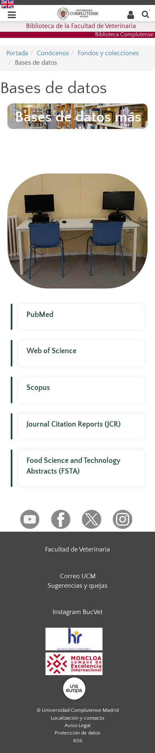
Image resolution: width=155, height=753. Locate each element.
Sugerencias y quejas (77, 585)
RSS (77, 741)
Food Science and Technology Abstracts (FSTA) (73, 466)
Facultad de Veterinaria (77, 549)
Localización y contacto (77, 718)
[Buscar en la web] (145, 13)
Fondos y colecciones (108, 53)
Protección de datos (77, 733)
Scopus (38, 388)
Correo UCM (77, 576)
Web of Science (51, 351)
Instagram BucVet (77, 612)
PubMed (39, 315)
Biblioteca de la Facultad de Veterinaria (81, 26)
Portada (17, 53)
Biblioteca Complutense (124, 34)
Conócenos (53, 53)
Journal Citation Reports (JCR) (73, 424)
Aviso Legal (77, 725)
